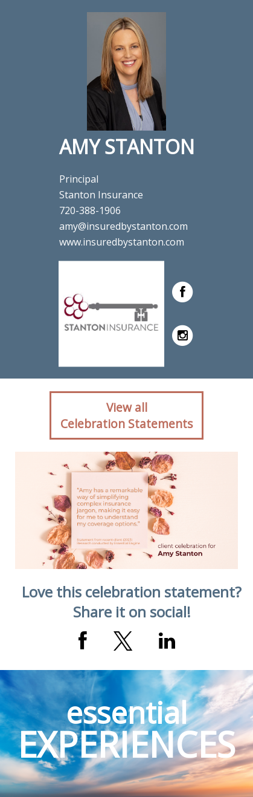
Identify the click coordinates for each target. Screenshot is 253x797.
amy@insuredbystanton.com (123, 226)
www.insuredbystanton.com (121, 242)
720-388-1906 (90, 210)
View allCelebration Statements (126, 415)
